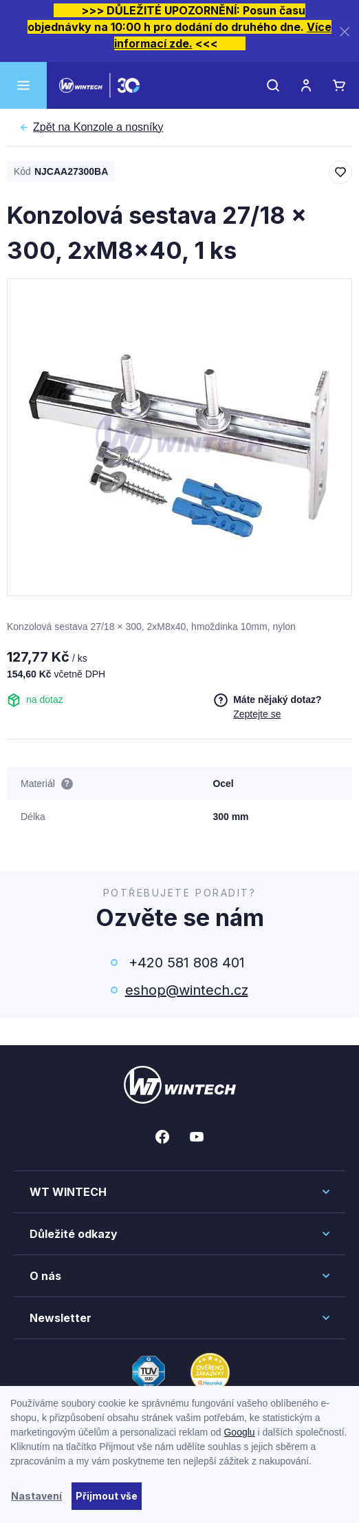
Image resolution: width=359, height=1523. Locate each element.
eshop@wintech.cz (186, 990)
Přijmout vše (107, 1496)
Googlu (239, 1432)
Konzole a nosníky (98, 127)
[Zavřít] (345, 31)
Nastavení (36, 1496)
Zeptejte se (257, 714)
